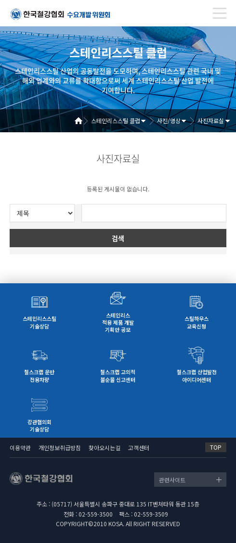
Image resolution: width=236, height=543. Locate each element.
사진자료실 (210, 120)
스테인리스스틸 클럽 (115, 120)
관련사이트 (172, 480)
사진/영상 (169, 120)
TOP (216, 447)
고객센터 (138, 447)
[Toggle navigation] (219, 13)
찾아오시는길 (104, 447)
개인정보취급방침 (60, 447)
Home (82, 120)
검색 (118, 238)
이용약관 (20, 447)
